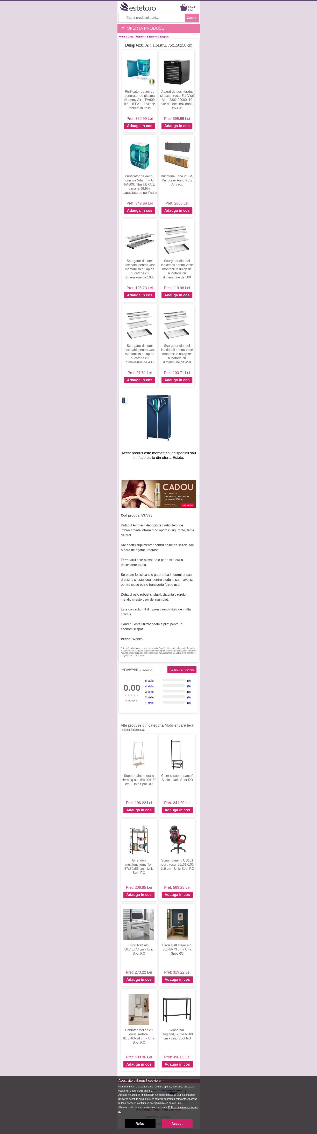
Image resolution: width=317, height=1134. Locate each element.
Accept (177, 1123)
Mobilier (140, 36)
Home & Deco (126, 36)
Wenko (137, 639)
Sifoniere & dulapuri (158, 36)
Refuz (140, 1123)
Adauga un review (182, 669)
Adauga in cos (139, 126)
